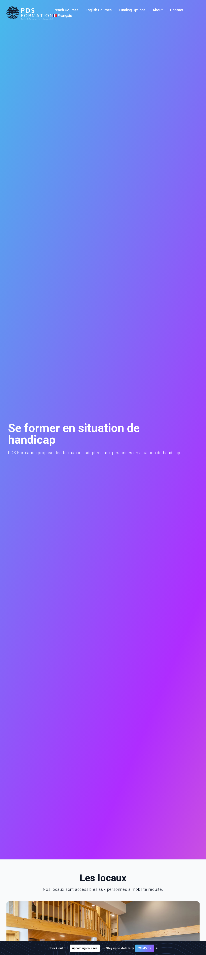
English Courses (99, 10)
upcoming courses (84, 948)
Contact (176, 10)
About (158, 10)
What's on (144, 948)
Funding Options (132, 10)
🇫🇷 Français (62, 15)
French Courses (65, 10)
